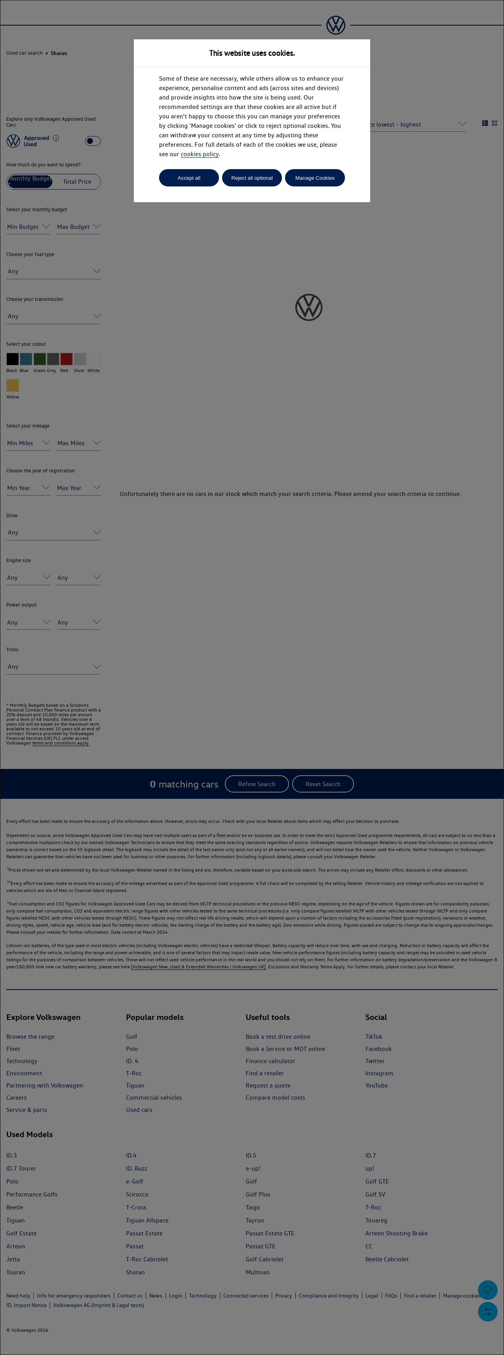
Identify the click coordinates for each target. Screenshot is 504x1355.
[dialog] (252, 677)
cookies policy (200, 154)
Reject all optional (251, 178)
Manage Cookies (315, 178)
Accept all (189, 178)
